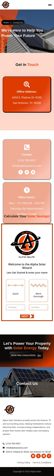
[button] (50, 5)
